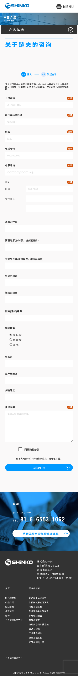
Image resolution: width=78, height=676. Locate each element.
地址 (7, 182)
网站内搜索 (34, 588)
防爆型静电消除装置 (39, 611)
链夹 (13, 311)
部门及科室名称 (13, 115)
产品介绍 (9, 602)
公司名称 (10, 98)
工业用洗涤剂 (35, 633)
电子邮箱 (10, 165)
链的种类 (10, 328)
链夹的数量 (11, 292)
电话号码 (10, 148)
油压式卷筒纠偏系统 (39, 624)
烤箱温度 (10, 390)
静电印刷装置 (35, 615)
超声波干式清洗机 (37, 598)
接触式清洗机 (35, 606)
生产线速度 (11, 373)
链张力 (8, 357)
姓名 (7, 132)
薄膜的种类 (11, 222)
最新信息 (9, 611)
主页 (7, 588)
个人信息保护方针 (14, 620)
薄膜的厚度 (22, 240)
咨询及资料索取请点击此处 (41, 534)
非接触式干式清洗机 (39, 602)
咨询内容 (10, 407)
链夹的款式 (11, 276)
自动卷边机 (34, 629)
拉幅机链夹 (34, 620)
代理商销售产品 (36, 642)
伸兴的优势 (10, 598)
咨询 (7, 615)
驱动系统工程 (35, 638)
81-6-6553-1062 (43, 519)
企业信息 (9, 606)
